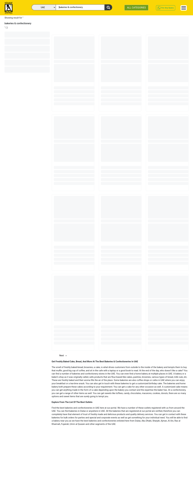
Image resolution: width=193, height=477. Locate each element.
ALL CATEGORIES (136, 7)
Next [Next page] (63, 355)
